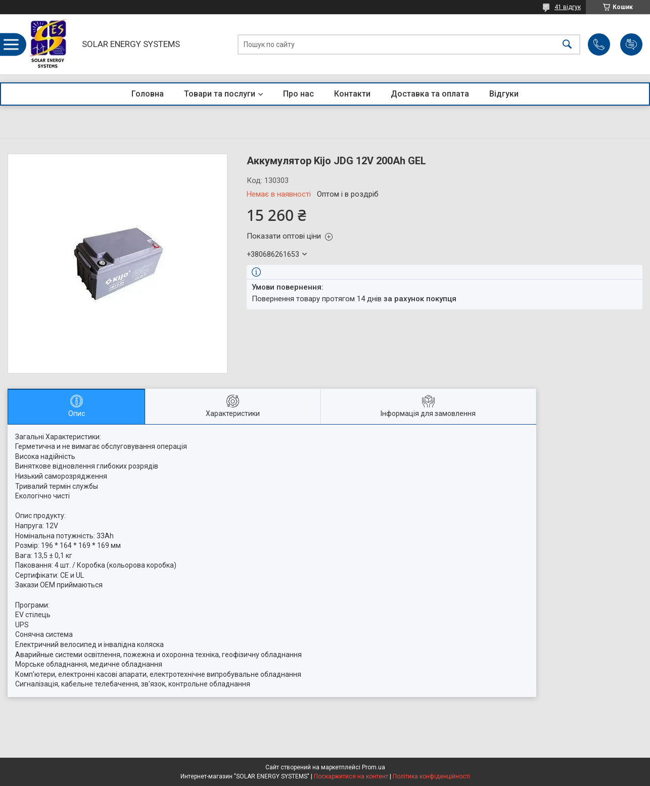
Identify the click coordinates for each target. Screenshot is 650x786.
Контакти (352, 94)
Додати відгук (631, 44)
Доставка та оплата (430, 94)
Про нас (298, 94)
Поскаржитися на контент (351, 776)
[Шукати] (567, 44)
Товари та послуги (219, 94)
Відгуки (504, 94)
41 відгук (567, 7)
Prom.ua (373, 767)
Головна (147, 94)
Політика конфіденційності (431, 776)
